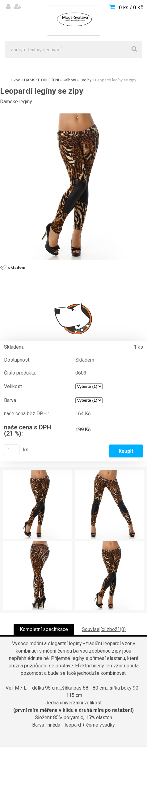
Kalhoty (69, 80)
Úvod (15, 80)
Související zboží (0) (104, 629)
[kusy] (11, 450)
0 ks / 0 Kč (131, 7)
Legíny (85, 80)
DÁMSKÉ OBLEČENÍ (41, 80)
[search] (134, 49)
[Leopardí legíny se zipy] (73, 186)
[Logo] (73, 20)
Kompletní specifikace (44, 629)
